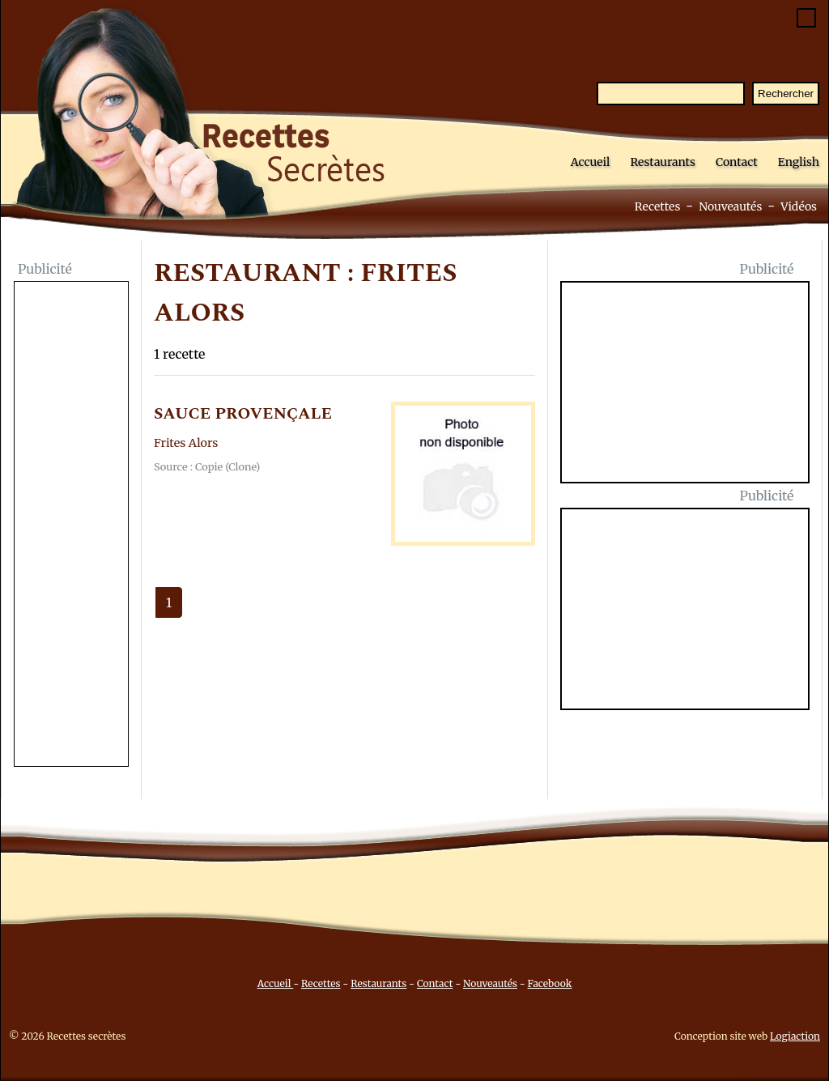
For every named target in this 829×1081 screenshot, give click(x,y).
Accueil (590, 162)
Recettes (658, 206)
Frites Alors (186, 443)
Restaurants (662, 162)
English (798, 162)
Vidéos (798, 206)
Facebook (550, 983)
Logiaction (795, 1036)
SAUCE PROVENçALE (243, 414)
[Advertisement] (71, 525)
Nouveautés (730, 206)
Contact (737, 162)
